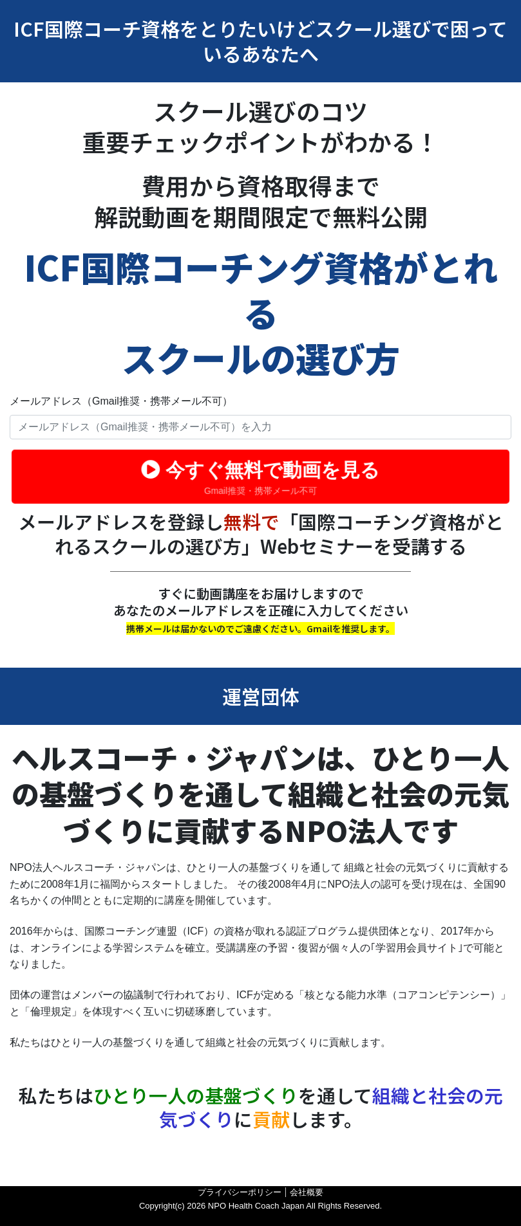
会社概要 (306, 1192)
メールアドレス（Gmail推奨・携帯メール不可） (121, 401)
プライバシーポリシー (239, 1192)
